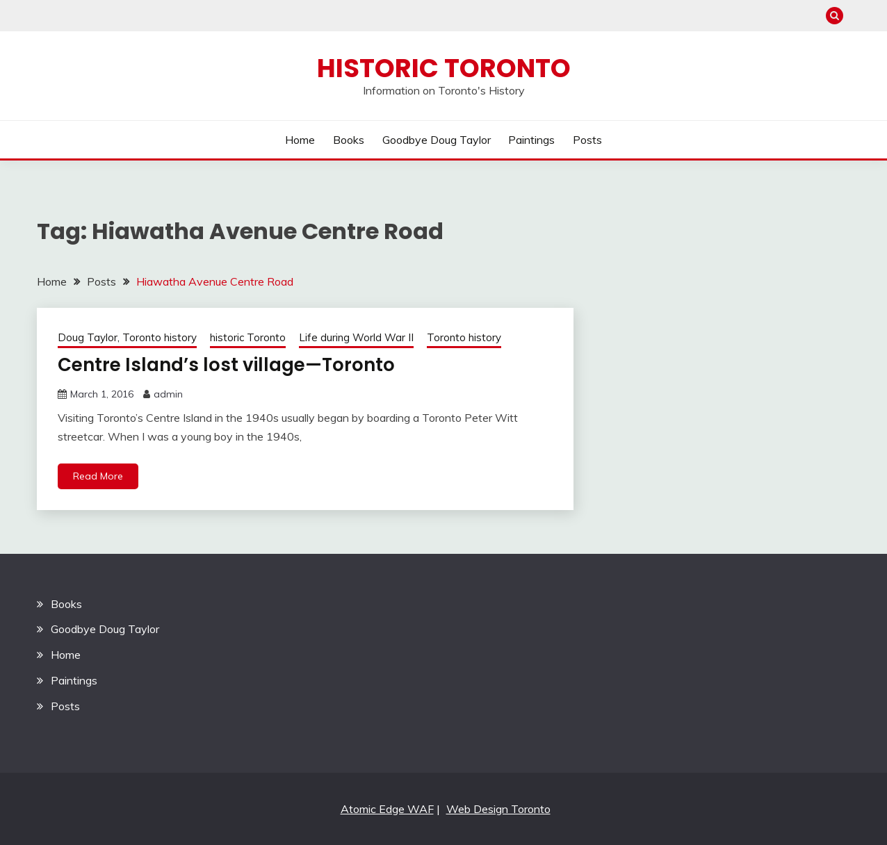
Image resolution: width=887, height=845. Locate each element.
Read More (98, 476)
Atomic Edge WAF (387, 809)
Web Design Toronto (498, 809)
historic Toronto (248, 337)
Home (300, 140)
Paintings (531, 140)
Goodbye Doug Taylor (436, 140)
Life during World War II (356, 337)
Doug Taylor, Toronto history (127, 337)
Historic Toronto (444, 68)
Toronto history (464, 337)
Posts (587, 140)
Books (348, 140)
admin (168, 394)
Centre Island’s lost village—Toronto (226, 364)
